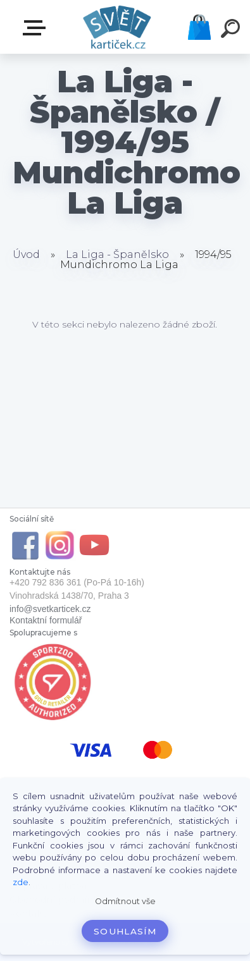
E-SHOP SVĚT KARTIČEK (36, 27)
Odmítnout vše (125, 901)
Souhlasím (125, 931)
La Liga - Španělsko (117, 254)
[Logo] (117, 27)
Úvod (26, 254)
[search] (232, 30)
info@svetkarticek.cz (50, 609)
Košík (199, 27)
